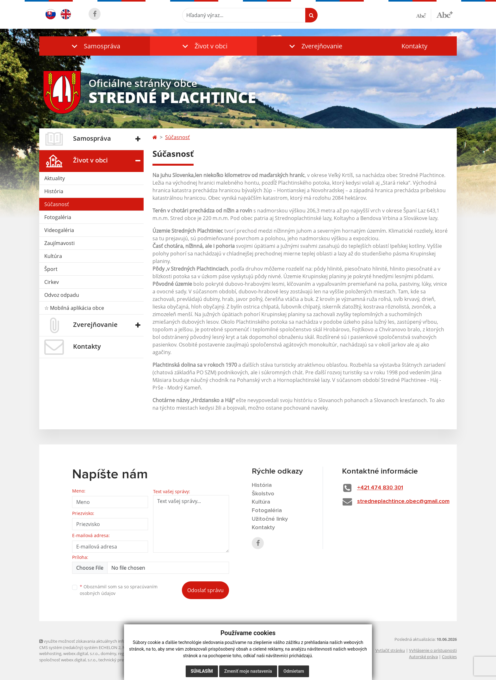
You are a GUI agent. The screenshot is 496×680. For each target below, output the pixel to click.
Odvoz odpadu (61, 294)
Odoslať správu (205, 590)
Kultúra (53, 256)
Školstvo (263, 494)
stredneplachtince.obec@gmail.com (403, 501)
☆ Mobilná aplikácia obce (74, 307)
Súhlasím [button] (202, 671)
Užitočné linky (270, 519)
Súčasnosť (56, 204)
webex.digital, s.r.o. (81, 653)
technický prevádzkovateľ (122, 660)
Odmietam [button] (293, 671)
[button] (94, 46)
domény (108, 653)
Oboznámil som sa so (119, 590)
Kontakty (414, 46)
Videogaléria (59, 230)
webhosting (50, 653)
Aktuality (54, 178)
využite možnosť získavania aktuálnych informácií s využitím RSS (101, 641)
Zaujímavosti (59, 243)
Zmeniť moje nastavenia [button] (248, 671)
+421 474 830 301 (380, 488)
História (53, 191)
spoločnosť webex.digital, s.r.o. (67, 660)
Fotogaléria (57, 217)
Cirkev (51, 282)
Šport (51, 269)
